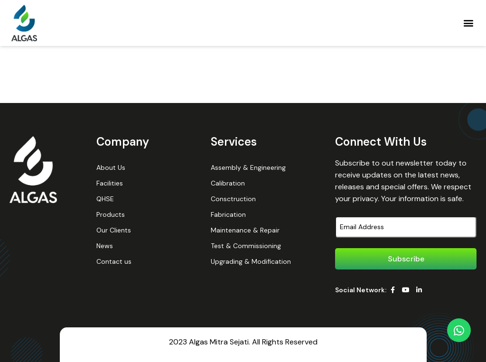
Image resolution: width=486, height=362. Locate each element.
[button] (469, 23)
